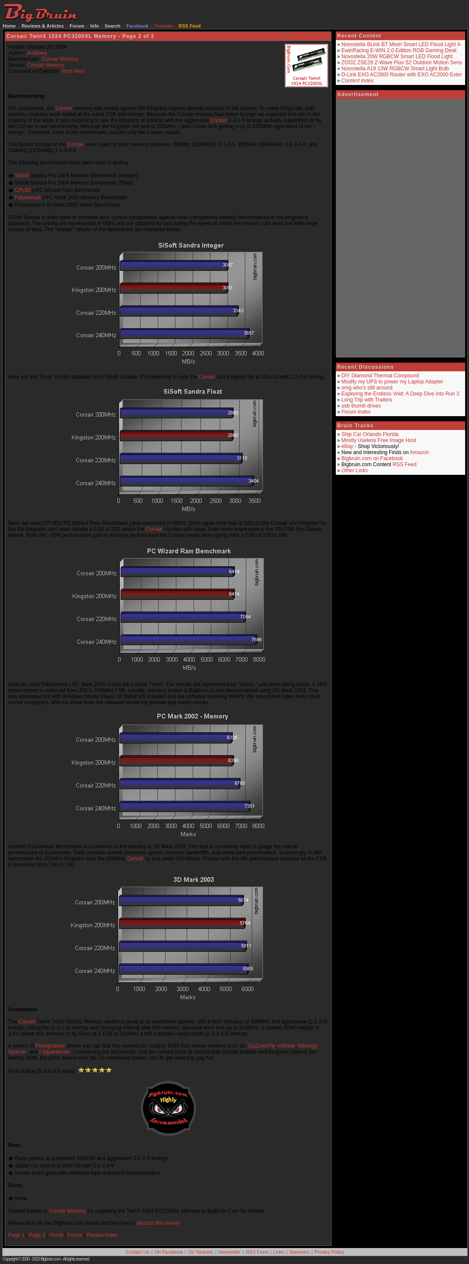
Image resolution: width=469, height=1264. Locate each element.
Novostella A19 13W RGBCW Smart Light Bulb (395, 69)
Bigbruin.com (50, 1259)
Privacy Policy (329, 1252)
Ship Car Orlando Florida (370, 434)
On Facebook (168, 1252)
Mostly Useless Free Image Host (378, 440)
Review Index (102, 1235)
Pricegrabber (50, 1046)
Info (94, 25)
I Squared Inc (54, 1052)
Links (278, 1252)
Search (113, 25)
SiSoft (21, 176)
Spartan (17, 1052)
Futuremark (28, 197)
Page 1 (16, 1235)
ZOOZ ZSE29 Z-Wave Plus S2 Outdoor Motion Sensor (403, 63)
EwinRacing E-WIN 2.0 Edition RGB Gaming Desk (398, 50)
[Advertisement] (388, 228)
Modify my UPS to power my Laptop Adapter (392, 382)
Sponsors (299, 1252)
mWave (286, 1046)
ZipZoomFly (261, 1046)
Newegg (307, 1046)
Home (9, 25)
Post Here (73, 71)
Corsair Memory (59, 59)
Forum (77, 25)
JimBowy (36, 53)
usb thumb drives (361, 406)
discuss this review (158, 1223)
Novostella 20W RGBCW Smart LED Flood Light (397, 56)
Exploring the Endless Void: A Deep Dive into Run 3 (400, 394)
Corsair (64, 108)
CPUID (23, 190)
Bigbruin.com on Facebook (372, 458)
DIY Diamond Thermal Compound (380, 376)
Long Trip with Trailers (366, 400)
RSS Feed (404, 464)
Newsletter (229, 1252)
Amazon (419, 452)
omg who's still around (366, 388)
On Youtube (200, 1252)
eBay (347, 446)
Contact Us (137, 1252)
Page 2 (37, 1235)
